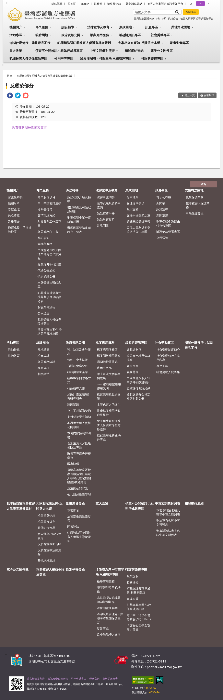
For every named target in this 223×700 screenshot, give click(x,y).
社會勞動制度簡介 (168, 349)
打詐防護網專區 (152, 58)
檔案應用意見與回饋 (109, 396)
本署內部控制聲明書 (79, 435)
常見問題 (103, 225)
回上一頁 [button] (189, 95)
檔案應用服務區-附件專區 (109, 437)
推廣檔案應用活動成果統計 (109, 413)
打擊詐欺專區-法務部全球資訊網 (139, 607)
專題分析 (43, 368)
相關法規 (132, 582)
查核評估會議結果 (138, 388)
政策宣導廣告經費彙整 (79, 455)
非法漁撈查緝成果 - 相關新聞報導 (109, 600)
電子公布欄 (163, 197)
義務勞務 (132, 372)
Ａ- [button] (192, 3)
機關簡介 (15, 27)
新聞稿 (160, 203)
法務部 (98, 3)
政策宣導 (162, 209)
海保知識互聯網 (107, 608)
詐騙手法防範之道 (138, 215)
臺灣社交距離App (144, 18)
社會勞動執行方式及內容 (168, 357)
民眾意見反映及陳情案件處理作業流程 (49, 254)
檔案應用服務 (99, 35)
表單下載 (162, 366)
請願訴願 (73, 404)
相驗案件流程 (46, 307)
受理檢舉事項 (135, 203)
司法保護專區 (195, 213)
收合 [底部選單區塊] (203, 184)
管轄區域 (14, 209)
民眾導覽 (14, 215)
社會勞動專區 (160, 35)
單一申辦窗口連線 (49, 203)
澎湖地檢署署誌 (107, 361)
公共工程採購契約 (79, 410)
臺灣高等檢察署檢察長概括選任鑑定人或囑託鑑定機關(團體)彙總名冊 (79, 476)
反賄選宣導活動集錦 (49, 552)
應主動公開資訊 (77, 488)
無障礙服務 (45, 244)
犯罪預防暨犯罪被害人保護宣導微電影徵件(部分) (44, 75)
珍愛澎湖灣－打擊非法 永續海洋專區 (105, 58)
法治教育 (14, 355)
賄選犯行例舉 (46, 527)
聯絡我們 (94, 678)
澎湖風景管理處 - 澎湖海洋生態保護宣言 (110, 618)
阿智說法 (73, 526)
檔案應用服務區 (107, 349)
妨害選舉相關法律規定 (49, 536)
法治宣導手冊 (106, 213)
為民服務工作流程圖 (49, 223)
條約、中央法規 (77, 359)
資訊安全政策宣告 (58, 678)
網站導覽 (57, 3)
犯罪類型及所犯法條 (109, 589)
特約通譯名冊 (46, 276)
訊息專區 (151, 27)
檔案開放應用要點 (109, 355)
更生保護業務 (195, 197)
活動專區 (15, 35)
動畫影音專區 (179, 43)
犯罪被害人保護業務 (197, 205)
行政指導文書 (76, 388)
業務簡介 (14, 221)
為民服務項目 (46, 197)
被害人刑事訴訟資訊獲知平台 (165, 3)
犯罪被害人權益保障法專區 (28, 58)
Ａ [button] (200, 3)
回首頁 (71, 3)
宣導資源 (132, 598)
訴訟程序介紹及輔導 (79, 199)
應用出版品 (104, 368)
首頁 (9, 75)
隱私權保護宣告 (36, 678)
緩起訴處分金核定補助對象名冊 (138, 396)
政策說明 (132, 576)
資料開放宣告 (110, 678)
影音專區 (103, 628)
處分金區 (132, 366)
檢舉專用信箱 (106, 581)
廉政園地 (125, 27)
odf (164, 18)
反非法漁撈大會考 (109, 634)
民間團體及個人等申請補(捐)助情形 (138, 380)
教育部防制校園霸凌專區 (29, 127)
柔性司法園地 (180, 27)
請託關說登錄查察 (138, 221)
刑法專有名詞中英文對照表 (168, 522)
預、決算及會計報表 (79, 351)
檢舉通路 (132, 197)
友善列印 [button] (209, 95)
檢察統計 (43, 355)
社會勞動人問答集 (168, 372)
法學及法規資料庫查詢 (109, 205)
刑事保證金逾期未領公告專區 (168, 223)
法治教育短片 (106, 219)
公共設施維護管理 (79, 494)
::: (6, 3)
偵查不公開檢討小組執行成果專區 (59, 50)
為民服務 (41, 27)
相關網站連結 (134, 50)
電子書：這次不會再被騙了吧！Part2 (139, 617)
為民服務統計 (46, 361)
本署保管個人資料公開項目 (79, 425)
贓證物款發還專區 (168, 231)
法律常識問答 (106, 197)
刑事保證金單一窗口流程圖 (79, 219)
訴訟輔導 (67, 27)
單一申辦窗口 (78, 678)
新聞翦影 (162, 215)
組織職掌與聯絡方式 (79, 380)
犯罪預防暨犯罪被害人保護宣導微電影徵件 (109, 425)
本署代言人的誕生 (109, 404)
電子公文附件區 (162, 50)
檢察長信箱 (114, 3)
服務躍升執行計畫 (49, 264)
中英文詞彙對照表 (102, 50)
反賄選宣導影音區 (49, 544)
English (85, 3)
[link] (10, 96)
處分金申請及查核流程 (138, 357)
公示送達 (43, 313)
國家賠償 (73, 463)
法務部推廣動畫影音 (79, 518)
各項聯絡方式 (46, 215)
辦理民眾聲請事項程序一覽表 (79, 230)
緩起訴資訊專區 (130, 35)
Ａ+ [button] (209, 3)
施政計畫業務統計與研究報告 (79, 396)
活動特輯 (14, 349)
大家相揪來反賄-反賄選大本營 (139, 43)
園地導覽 (43, 349)
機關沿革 (14, 203)
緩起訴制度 (134, 349)
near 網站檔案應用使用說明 (109, 386)
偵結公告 (173, 18)
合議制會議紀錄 (77, 366)
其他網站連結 (46, 560)
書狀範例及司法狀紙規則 (79, 209)
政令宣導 (132, 209)
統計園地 (41, 35)
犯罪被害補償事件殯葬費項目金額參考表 (49, 297)
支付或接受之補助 (79, 416)
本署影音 (73, 510)
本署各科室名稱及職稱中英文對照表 (168, 512)
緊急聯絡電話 (134, 3)
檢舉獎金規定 (46, 521)
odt (158, 18)
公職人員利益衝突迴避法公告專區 (138, 229)
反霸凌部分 (22, 85)
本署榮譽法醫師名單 (49, 284)
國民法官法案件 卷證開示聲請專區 (50, 331)
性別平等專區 (63, 58)
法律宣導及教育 (98, 27)
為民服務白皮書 (48, 231)
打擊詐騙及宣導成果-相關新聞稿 (138, 590)
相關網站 (43, 374)
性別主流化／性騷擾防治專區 (79, 445)
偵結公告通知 (46, 270)
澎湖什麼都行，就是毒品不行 (29, 43)
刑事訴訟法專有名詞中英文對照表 (168, 533)
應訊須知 (43, 237)
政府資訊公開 (70, 35)
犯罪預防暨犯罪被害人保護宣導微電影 (84, 43)
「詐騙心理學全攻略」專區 (138, 627)
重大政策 (15, 50)
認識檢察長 (15, 197)
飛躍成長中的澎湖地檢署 (19, 229)
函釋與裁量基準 (77, 372)
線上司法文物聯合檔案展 (109, 376)
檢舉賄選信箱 (46, 515)
